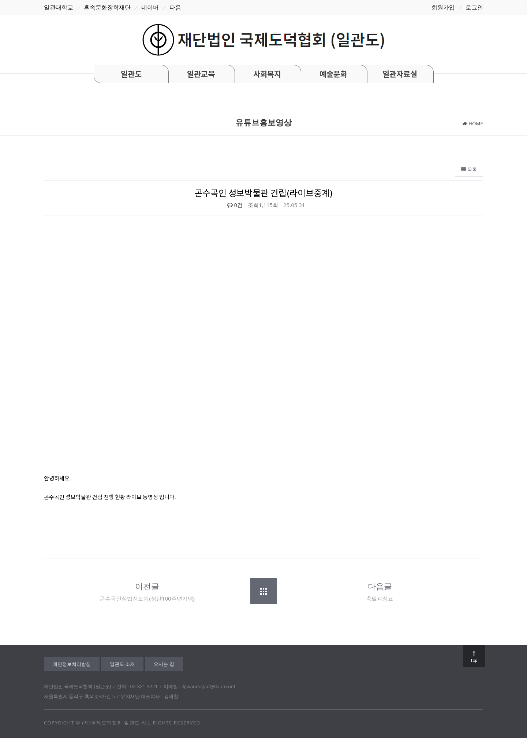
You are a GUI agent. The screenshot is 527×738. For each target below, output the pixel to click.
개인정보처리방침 (72, 664)
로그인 (474, 7)
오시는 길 (164, 664)
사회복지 (267, 73)
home (473, 123)
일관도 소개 (122, 664)
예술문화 (333, 73)
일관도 (131, 73)
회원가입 (443, 7)
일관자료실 (399, 73)
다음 (175, 7)
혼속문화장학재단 (107, 7)
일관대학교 (58, 7)
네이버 (150, 7)
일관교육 (201, 73)
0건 (235, 205)
